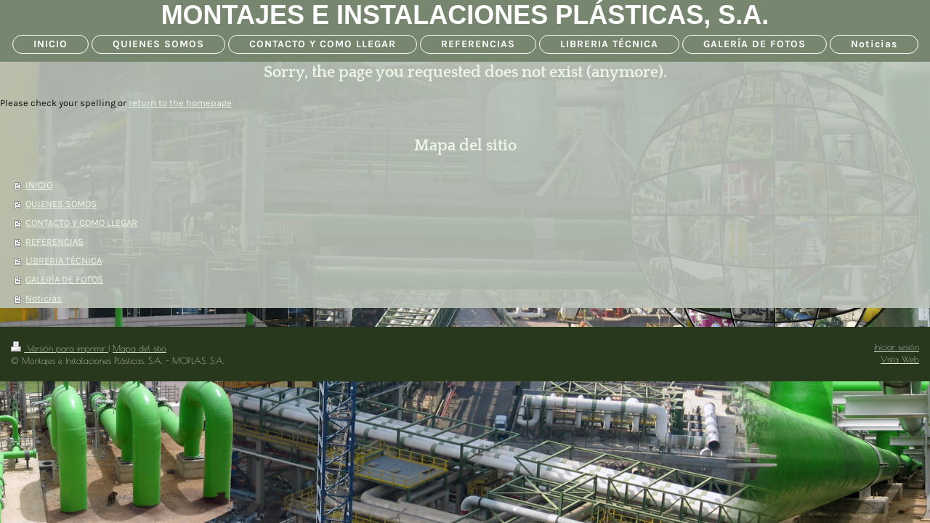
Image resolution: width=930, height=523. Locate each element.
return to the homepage (180, 102)
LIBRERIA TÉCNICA (63, 260)
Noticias (43, 298)
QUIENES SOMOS (61, 203)
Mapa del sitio (139, 348)
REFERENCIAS (54, 241)
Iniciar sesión (896, 347)
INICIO (38, 184)
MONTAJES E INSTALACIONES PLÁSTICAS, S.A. (465, 15)
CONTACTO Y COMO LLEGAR (81, 222)
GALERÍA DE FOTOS (64, 279)
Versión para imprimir (59, 348)
